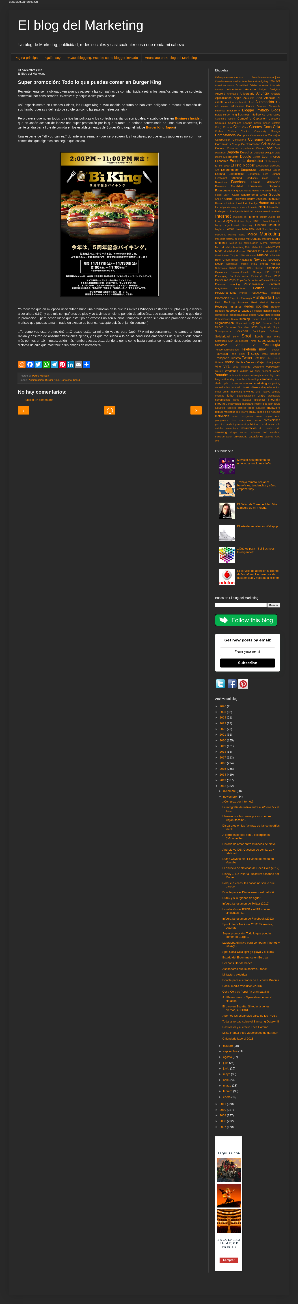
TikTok (242, 354)
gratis (261, 395)
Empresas (249, 169)
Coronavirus (223, 144)
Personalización (254, 284)
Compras (243, 135)
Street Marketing (269, 340)
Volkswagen (273, 366)
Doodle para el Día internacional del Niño (248, 892)
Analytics (275, 89)
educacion (273, 387)
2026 (223, 706)
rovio (277, 428)
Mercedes (221, 247)
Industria (252, 207)
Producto (275, 292)
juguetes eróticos (236, 408)
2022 (223, 729)
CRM (269, 114)
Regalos (220, 310)
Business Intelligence (251, 114)
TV (253, 345)
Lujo (238, 229)
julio (226, 1062)
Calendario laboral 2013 (237, 1038)
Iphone (253, 216)
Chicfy (218, 127)
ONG (250, 268)
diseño (246, 387)
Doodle (245, 156)
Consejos (274, 135)
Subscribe (247, 663)
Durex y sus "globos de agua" (241, 898)
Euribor (276, 173)
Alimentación (36, 379)
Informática (273, 207)
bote (244, 379)
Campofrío (244, 118)
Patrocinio (221, 280)
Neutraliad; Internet (237, 264)
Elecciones (262, 165)
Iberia (218, 207)
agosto (228, 1057)
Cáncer (260, 148)
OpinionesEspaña (240, 272)
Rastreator (243, 302)
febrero (228, 1091)
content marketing (255, 383)
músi (235, 416)
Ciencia (227, 127)
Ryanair (255, 319)
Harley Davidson (257, 198)
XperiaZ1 (266, 371)
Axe (278, 102)
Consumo (66, 379)
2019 (223, 746)
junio (226, 1068)
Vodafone (258, 366)
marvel (244, 412)
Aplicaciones (223, 98)
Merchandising (235, 247)
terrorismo (275, 432)
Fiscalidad (237, 186)
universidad (240, 436)
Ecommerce (270, 156)
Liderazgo (247, 225)
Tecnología (271, 345)
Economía (221, 161)
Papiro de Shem (261, 276)
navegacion (247, 416)
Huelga (253, 203)
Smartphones (223, 331)
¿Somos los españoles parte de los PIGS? (249, 1015)
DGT (269, 148)
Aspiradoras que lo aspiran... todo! (244, 969)
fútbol (230, 395)
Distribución (231, 156)
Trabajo (253, 353)
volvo (277, 436)
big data (275, 375)
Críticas (275, 144)
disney (255, 387)
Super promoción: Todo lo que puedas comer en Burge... (246, 935)
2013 (223, 780)
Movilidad (229, 251)
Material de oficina (235, 239)
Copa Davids (272, 140)
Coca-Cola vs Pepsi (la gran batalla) (245, 991)
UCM (256, 358)
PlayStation (221, 288)
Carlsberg (274, 118)
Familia (255, 182)
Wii (251, 370)
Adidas (254, 85)
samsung (221, 432)
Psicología (246, 298)
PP (267, 272)
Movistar (241, 251)
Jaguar (263, 217)
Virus (235, 367)
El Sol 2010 (222, 165)
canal (277, 379)
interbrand (248, 403)
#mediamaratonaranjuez (266, 77)
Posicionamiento (225, 292)
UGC (262, 358)
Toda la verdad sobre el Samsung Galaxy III (250, 1021)
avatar (265, 375)
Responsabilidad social (242, 314)
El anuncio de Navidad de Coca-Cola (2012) (250, 868)
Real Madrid (259, 302)
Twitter (247, 358)
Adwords (275, 85)
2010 (223, 1109)
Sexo (254, 327)
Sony (236, 336)
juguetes (220, 407)
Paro (277, 276)
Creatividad (253, 144)
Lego (227, 225)
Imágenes (236, 207)
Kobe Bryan (246, 221)
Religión (257, 310)
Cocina (232, 131)
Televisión (221, 353)
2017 (223, 757)
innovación (234, 403)
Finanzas (220, 186)
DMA (277, 148)
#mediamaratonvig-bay (255, 81)
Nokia (264, 263)
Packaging (221, 276)
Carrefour (220, 122)
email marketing (232, 391)
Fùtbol (218, 195)
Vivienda (245, 366)
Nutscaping (221, 268)
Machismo (275, 229)
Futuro (276, 190)
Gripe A (219, 199)
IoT (246, 217)
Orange (257, 272)
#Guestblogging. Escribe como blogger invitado (102, 58)
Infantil (262, 207)
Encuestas (265, 169)
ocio (277, 416)
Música (262, 255)
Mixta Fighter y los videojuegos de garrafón (250, 1032)
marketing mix (232, 411)
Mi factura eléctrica (234, 974)
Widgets (244, 371)
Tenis (233, 353)
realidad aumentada (226, 428)
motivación (222, 416)
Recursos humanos (228, 306)
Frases (247, 190)
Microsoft (274, 247)
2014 (223, 774)
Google (274, 194)
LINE (256, 221)
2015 (223, 768)
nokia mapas (264, 416)
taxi (264, 432)
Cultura (220, 148)
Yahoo (276, 370)
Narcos (234, 260)
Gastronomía (249, 194)
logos (251, 407)
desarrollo (236, 387)
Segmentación (224, 323)
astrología (255, 375)
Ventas (240, 362)
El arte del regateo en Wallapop (257, 526)
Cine (236, 127)
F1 (272, 177)
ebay (263, 387)
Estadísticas (236, 173)
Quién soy (53, 58)
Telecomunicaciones (227, 349)
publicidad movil (257, 424)
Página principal (27, 58)
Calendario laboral (225, 119)
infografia (274, 399)
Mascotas (220, 239)
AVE (278, 81)
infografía (221, 403)
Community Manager (267, 131)
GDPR (227, 195)
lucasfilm (260, 408)
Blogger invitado (255, 110)
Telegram (275, 349)
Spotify (259, 336)
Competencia (225, 135)
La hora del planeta (270, 221)
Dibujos (269, 152)
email (218, 391)
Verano (250, 362)
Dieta (277, 152)
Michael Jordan (260, 247)
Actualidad (242, 85)
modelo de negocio (268, 411)
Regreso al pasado (238, 310)
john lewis (274, 403)
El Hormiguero (272, 161)
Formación (254, 186)
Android (220, 93)
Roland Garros (222, 319)
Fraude (255, 190)
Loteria (230, 229)
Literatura (274, 225)
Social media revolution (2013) (242, 986)
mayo (227, 1074)
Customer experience (240, 148)
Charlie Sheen (262, 123)
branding (253, 379)
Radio (218, 302)
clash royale (221, 383)
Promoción (222, 298)
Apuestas (249, 97)
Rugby (234, 319)
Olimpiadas (273, 268)
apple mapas (242, 375)
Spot (246, 335)
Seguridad (241, 323)
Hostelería (242, 203)
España (220, 173)
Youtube (221, 375)
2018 (223, 751)
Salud (76, 379)
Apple (237, 98)
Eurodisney (251, 177)
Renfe (276, 310)
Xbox (257, 371)
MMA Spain (262, 229)
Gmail (263, 194)
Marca (252, 234)
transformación (223, 436)
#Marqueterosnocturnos (229, 77)
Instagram (221, 211)
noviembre (230, 796)
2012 (223, 785)
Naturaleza (246, 259)
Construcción (222, 139)
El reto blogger (243, 165)
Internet (223, 216)
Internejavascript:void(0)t (267, 211)
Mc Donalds (253, 238)
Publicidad (263, 297)
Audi (251, 102)
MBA (245, 229)
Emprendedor (230, 169)
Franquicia (237, 190)
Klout (236, 221)
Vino (218, 366)
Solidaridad (222, 336)
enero (227, 1097)
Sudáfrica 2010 (228, 345)
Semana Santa (271, 323)
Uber (269, 358)
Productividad (258, 292)
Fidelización (272, 182)
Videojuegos (273, 362)
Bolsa (218, 114)
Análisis (275, 93)
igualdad (246, 400)
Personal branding (227, 284)
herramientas (222, 399)
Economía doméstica (246, 161)
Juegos (228, 221)
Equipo (276, 170)
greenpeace (274, 396)
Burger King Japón (160, 127)
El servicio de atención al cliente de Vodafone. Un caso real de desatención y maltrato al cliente (258, 574)
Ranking (229, 302)
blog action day (224, 379)
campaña (266, 379)
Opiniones (221, 272)
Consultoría (239, 139)
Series (219, 327)
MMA (252, 229)
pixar (233, 420)
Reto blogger (272, 314)
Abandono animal (224, 85)
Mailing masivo (236, 234)
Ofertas (259, 267)
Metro (248, 247)
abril (226, 1080)
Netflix (219, 263)
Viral (226, 366)
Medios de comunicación (243, 243)
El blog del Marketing (80, 25)
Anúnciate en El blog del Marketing (171, 58)
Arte (259, 98)
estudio (276, 391)
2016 (223, 763)
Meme (264, 242)
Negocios (274, 259)
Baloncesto (237, 106)
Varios (230, 362)
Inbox (244, 207)
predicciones (272, 420)
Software (275, 331)
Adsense (263, 85)
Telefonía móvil (254, 349)
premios (220, 424)
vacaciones (256, 436)
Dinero (218, 157)
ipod (264, 403)
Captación (260, 118)
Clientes (255, 127)
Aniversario (247, 93)
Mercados (275, 243)
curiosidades (222, 387)
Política (258, 288)
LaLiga (218, 225)
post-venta (245, 420)
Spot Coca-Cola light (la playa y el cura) (248, 952)
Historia (231, 203)
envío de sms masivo (257, 391)
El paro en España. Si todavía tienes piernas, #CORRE (245, 1008)
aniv (231, 375)
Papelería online (239, 276)
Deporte (233, 152)
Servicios (230, 327)
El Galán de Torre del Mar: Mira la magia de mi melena (257, 506)
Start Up (233, 341)
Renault (267, 310)
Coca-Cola (271, 127)
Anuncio (262, 93)
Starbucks (221, 340)
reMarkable (274, 424)
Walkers (219, 371)
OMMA (232, 268)
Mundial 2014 (256, 251)
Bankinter (262, 106)
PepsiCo (242, 280)
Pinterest (274, 284)
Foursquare (222, 190)
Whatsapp (231, 371)
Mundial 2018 (273, 251)
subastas (255, 432)
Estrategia (254, 173)
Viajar (260, 362)
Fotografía (273, 186)
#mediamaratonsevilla (228, 81)
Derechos (246, 152)
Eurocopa (235, 178)
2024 (223, 717)
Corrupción (238, 144)
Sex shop (243, 327)
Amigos (263, 89)
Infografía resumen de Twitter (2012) (245, 903)
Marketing (270, 233)
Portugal (275, 288)
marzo (227, 1085)
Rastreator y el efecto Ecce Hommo (245, 1027)
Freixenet (265, 190)
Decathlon (220, 152)
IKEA (273, 203)
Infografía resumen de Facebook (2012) (248, 918)
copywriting (274, 383)
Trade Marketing (271, 354)
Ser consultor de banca (237, 963)
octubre (228, 1045)
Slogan (276, 327)
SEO (269, 319)
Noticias (275, 263)
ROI (277, 298)
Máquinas (251, 255)
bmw (238, 379)
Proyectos (235, 298)
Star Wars (273, 336)
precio (257, 420)
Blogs (275, 110)
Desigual (259, 152)
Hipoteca (220, 203)
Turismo (235, 358)
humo (236, 400)
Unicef (276, 358)
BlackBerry (233, 110)
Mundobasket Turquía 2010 (229, 255)
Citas (245, 127)
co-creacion (236, 383)
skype (233, 432)
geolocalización (246, 395)
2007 (223, 1127)
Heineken (274, 198)
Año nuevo (221, 106)
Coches (219, 131)
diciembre (230, 791)
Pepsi (232, 280)
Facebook (238, 182)
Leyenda (235, 225)
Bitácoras (220, 110)
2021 (223, 734)
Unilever (219, 362)
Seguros (254, 323)
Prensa (243, 292)
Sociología (259, 331)
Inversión (237, 217)
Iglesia (226, 207)
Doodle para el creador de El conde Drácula (250, 980)
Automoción (264, 102)
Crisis (265, 144)
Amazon (250, 89)
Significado (265, 327)
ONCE (241, 268)
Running (244, 319)
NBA (272, 255)
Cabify (277, 114)
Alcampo (219, 89)
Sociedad (241, 331)
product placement (236, 424)
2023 (223, 723)
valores (269, 436)
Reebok (275, 306)
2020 (271, 81)
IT (279, 203)
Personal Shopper (270, 280)
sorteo (243, 432)
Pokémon (240, 288)
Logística (220, 229)
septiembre (230, 1051)
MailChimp (220, 234)
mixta (252, 411)
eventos (219, 395)
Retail (260, 314)
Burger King (52, 379)
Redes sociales (256, 306)
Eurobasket (221, 178)
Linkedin (260, 225)
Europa (264, 178)
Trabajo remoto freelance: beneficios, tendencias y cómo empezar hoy (256, 485)
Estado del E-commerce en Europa (245, 957)
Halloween (240, 198)
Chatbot (276, 123)
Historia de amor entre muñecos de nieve (249, 844)
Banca (250, 106)
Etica (265, 174)
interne (258, 404)
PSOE (276, 272)
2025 (223, 712)
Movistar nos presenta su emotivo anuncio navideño (254, 461)
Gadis (235, 194)
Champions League (240, 122)
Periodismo (254, 280)
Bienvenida (274, 106)
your (217, 440)
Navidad (260, 259)
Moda (218, 251)
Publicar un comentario (38, 399)
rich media (265, 428)
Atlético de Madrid (236, 102)
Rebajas (275, 302)
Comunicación (258, 135)
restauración (248, 428)
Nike (254, 263)
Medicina (267, 239)
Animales (232, 93)
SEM (262, 319)
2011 (223, 1104)
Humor (264, 203)
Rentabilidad (221, 315)
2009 (223, 1115)
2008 (223, 1121)
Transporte (222, 358)
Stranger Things (247, 341)
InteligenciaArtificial (241, 211)
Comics (245, 131)
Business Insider (188, 118)
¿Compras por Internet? (237, 801)
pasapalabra (221, 420)
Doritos (256, 157)
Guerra (228, 198)
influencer (259, 399)
